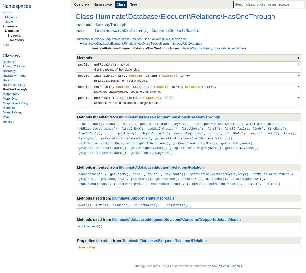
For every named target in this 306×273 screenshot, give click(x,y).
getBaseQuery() (114, 176)
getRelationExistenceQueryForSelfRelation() (193, 136)
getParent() (141, 176)
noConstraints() (92, 171)
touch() (154, 171)
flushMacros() (147, 201)
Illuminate (10, 26)
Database (12, 31)
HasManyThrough (15, 75)
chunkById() (235, 132)
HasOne (8, 80)
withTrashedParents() (264, 123)
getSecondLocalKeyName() (151, 150)
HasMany (9, 71)
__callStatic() (176, 201)
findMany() (277, 127)
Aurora (7, 12)
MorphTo (9, 107)
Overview (81, 4)
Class (121, 4)
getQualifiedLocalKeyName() (102, 150)
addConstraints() (121, 123)
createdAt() (192, 176)
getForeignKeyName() (147, 145)
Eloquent (14, 35)
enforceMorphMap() (167, 180)
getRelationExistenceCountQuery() (218, 171)
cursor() (256, 132)
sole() (138, 171)
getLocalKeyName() (241, 145)
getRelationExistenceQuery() (126, 136)
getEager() (119, 171)
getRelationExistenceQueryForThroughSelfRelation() (123, 141)
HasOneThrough (15, 89)
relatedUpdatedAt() (247, 176)
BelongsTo (10, 61)
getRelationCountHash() (273, 171)
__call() (252, 180)
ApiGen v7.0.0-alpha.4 (227, 266)
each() (273, 132)
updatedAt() (216, 176)
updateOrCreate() (162, 127)
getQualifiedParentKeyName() (165, 123)
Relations (17, 40)
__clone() (272, 180)
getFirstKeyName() (237, 141)
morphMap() (196, 180)
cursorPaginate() (189, 132)
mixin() (101, 201)
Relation (8, 121)
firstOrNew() (132, 127)
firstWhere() (192, 127)
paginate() (127, 132)
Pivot (6, 117)
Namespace (103, 4)
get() (109, 132)
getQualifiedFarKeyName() (195, 141)
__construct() (90, 123)
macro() (84, 201)
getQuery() (87, 176)
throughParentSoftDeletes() (218, 123)
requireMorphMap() (94, 180)
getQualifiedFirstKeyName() (102, 145)
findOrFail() (89, 132)
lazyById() (87, 136)
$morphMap (86, 243)
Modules (11, 17)
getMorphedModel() (225, 180)
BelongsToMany (14, 66)
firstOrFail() (236, 127)
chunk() (214, 132)
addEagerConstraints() (97, 127)
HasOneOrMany (14, 85)
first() (213, 127)
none (6, 44)
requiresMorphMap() (130, 180)
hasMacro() (121, 201)
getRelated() (166, 176)
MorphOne (10, 98)
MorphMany (11, 94)
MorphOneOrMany (15, 103)
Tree (133, 4)
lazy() (288, 132)
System (10, 21)
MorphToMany (12, 112)
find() (258, 127)
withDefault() (90, 222)
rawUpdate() (175, 171)
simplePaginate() (155, 132)
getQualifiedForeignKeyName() (195, 145)
